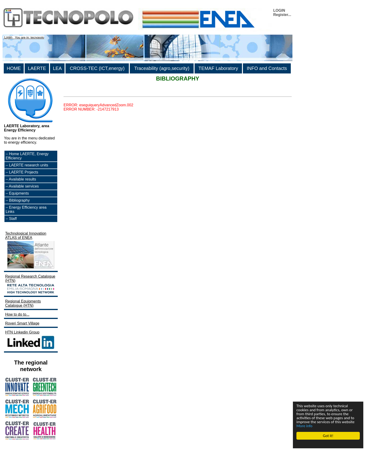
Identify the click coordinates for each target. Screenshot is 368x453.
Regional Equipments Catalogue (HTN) (23, 303)
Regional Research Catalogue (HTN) (30, 284)
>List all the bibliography (84, 92)
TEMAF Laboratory (218, 68)
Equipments (19, 193)
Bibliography (19, 200)
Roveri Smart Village (22, 323)
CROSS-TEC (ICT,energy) (97, 68)
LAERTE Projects (23, 172)
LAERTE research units (28, 165)
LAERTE (37, 68)
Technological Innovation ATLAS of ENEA (30, 250)
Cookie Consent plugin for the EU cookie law (328, 443)
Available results (22, 179)
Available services (24, 186)
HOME (14, 68)
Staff (13, 219)
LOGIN (279, 10)
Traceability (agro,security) (161, 68)
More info (304, 425)
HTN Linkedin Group (30, 340)
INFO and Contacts (267, 68)
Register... (282, 15)
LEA (57, 68)
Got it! (328, 435)
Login (8, 37)
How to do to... (17, 314)
